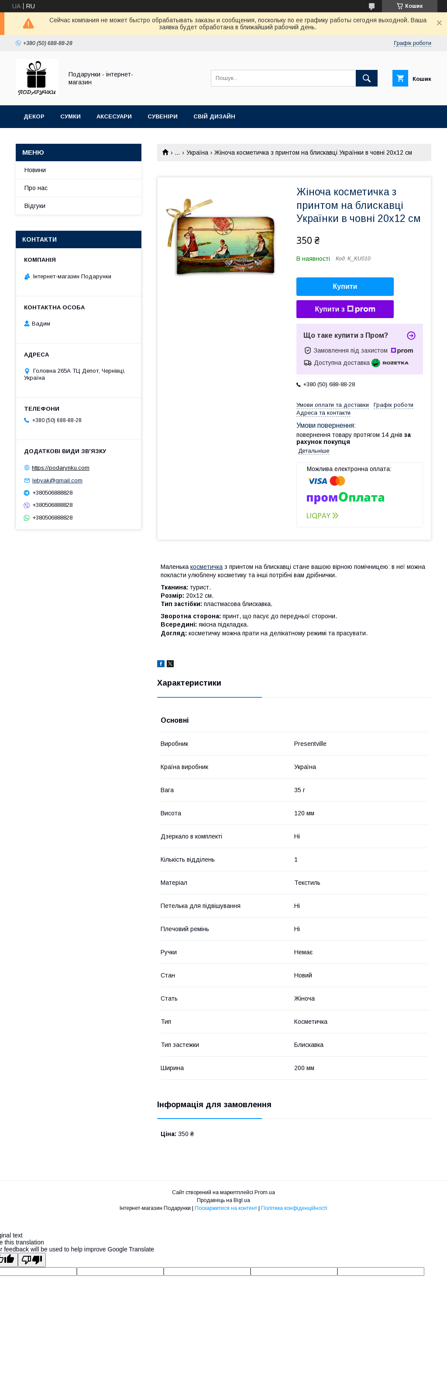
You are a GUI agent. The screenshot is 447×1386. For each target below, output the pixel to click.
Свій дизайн (214, 116)
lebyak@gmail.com (57, 480)
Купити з (345, 309)
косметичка (206, 566)
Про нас (36, 187)
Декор (34, 116)
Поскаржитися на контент (226, 1208)
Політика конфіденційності (294, 1208)
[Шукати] (367, 78)
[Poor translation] (32, 1260)
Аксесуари (114, 116)
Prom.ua (264, 1192)
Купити (345, 286)
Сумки (70, 116)
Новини (35, 169)
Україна (197, 152)
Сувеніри (163, 116)
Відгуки (34, 205)
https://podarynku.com (60, 467)
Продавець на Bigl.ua (223, 1200)
